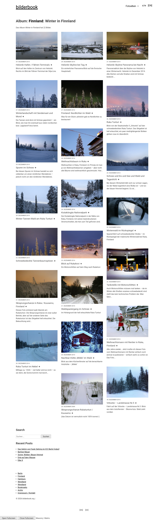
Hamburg (21, 479)
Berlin (20, 473)
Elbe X (20, 460)
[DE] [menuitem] (86, 510)
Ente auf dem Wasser (26, 457)
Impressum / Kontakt (26, 493)
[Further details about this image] (37, 65)
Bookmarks (22, 487)
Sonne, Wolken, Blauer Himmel (30, 455)
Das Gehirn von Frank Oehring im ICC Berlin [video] (38, 449)
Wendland (22, 482)
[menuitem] (150, 5)
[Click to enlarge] (37, 46)
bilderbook (27, 7)
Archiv (20, 490)
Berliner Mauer (24, 452)
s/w (144, 5)
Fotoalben (132, 6)
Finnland (36, 21)
